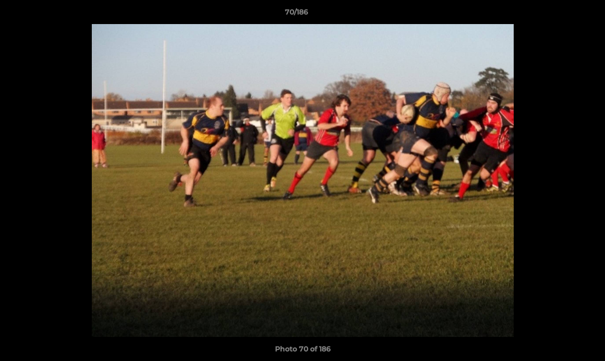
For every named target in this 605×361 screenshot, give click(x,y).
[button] (563, 14)
